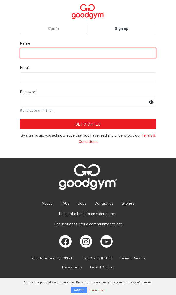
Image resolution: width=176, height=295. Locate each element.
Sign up (121, 28)
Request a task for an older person (88, 213)
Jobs (82, 203)
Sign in (53, 28)
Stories (128, 203)
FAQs (64, 203)
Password (28, 91)
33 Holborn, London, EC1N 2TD (52, 258)
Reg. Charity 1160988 (97, 258)
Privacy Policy (72, 267)
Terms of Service (132, 258)
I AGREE (79, 290)
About (47, 203)
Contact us (104, 203)
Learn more (97, 290)
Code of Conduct (102, 267)
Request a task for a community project (88, 223)
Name (25, 42)
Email (25, 67)
